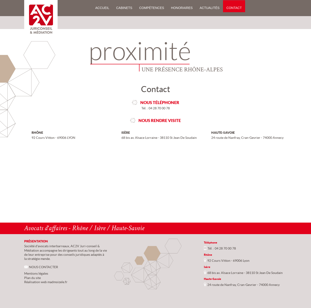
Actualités (209, 8)
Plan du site (32, 278)
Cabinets (124, 8)
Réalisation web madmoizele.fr (45, 282)
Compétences (151, 8)
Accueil (102, 8)
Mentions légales (36, 273)
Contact (234, 8)
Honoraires (182, 8)
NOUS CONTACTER (43, 267)
